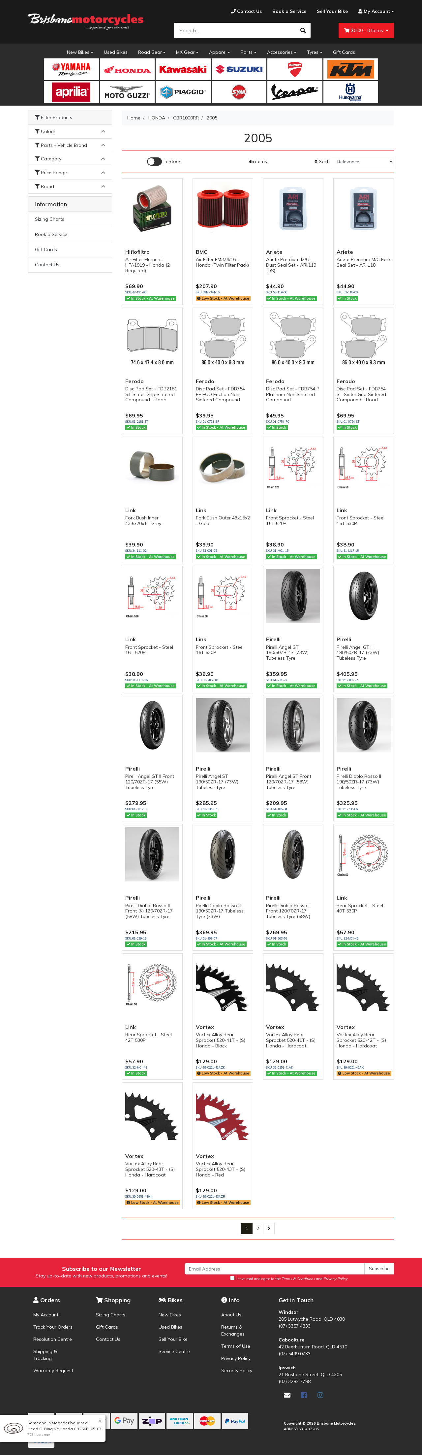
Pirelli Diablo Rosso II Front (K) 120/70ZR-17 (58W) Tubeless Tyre (149, 911)
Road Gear (150, 52)
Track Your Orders (53, 1327)
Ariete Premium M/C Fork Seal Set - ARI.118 (364, 262)
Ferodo (134, 381)
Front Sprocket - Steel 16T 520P (149, 650)
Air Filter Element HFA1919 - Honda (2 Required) (147, 265)
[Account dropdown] (373, 11)
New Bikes (78, 52)
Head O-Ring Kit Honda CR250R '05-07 (64, 1428)
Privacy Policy (236, 1358)
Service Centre (174, 1351)
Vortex (205, 1027)
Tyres (312, 52)
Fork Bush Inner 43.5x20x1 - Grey (143, 520)
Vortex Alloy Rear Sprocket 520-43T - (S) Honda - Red (220, 1169)
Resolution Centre (52, 1339)
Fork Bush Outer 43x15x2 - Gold (223, 520)
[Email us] (287, 1395)
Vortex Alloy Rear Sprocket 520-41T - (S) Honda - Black (220, 1040)
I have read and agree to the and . (289, 1278)
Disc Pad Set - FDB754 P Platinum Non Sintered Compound (292, 394)
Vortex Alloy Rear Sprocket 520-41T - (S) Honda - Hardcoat (291, 1040)
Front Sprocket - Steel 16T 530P (220, 650)
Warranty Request (53, 1370)
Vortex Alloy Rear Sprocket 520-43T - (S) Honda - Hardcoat (150, 1169)
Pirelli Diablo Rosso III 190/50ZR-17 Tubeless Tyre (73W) (220, 911)
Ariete (274, 251)
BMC (201, 251)
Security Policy (236, 1370)
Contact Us (47, 265)
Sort (321, 161)
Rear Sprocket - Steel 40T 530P (360, 908)
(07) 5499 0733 (295, 1354)
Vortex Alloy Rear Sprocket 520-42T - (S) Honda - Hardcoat (361, 1040)
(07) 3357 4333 (295, 1326)
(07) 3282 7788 (295, 1381)
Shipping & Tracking (45, 1354)
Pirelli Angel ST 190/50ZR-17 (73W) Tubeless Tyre (217, 781)
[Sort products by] (363, 161)
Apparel (217, 52)
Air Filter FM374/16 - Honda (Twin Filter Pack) (222, 262)
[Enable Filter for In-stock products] (164, 161)
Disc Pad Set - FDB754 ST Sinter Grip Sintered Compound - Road (361, 394)
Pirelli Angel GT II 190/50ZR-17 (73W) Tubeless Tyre (358, 652)
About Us (231, 1315)
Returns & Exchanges (233, 1330)
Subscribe (379, 1269)
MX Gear (185, 52)
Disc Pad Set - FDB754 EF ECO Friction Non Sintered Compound (220, 394)
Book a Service (51, 234)
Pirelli (273, 639)
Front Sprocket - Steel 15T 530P (360, 520)
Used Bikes (116, 52)
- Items (364, 30)
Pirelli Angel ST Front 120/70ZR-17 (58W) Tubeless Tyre (288, 781)
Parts (247, 52)
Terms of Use (235, 1346)
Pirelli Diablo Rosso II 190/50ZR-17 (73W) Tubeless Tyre (359, 781)
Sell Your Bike (173, 1339)
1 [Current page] (247, 1228)
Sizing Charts (49, 219)
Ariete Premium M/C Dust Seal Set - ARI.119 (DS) (291, 265)
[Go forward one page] (269, 1229)
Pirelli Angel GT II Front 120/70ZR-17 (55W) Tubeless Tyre (149, 781)
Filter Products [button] (53, 117)
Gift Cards (344, 52)
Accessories (280, 52)
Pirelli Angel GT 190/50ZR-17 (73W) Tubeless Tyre (287, 652)
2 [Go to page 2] (257, 1228)
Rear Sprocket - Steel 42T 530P (148, 1037)
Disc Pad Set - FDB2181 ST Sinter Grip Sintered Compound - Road (151, 394)
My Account (45, 1315)
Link (130, 510)
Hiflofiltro (137, 251)
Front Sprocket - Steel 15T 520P (290, 520)
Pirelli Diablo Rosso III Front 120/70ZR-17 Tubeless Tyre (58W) (289, 911)
